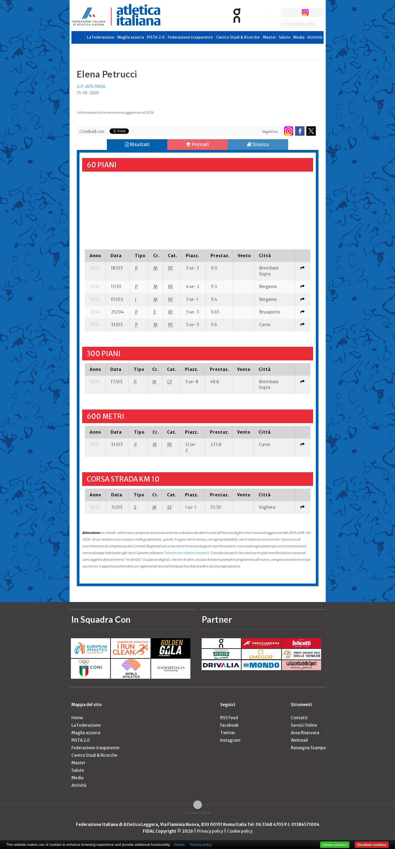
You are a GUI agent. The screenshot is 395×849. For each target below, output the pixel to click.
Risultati (137, 144)
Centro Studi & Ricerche (238, 37)
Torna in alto (197, 812)
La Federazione (100, 37)
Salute (284, 37)
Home (77, 717)
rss (315, 12)
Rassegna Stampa (308, 747)
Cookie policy (239, 831)
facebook (285, 12)
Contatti (299, 717)
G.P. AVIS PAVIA (91, 86)
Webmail (299, 740)
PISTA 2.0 (156, 37)
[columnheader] (95, 255)
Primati (197, 144)
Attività (314, 37)
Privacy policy (210, 831)
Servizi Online (304, 725)
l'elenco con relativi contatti (185, 553)
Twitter (227, 732)
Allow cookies (335, 845)
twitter (295, 12)
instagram (305, 12)
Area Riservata (305, 732)
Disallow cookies (371, 845)
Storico (258, 144)
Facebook (229, 725)
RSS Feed (229, 717)
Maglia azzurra (130, 37)
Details (179, 845)
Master (269, 37)
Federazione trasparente (190, 37)
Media (299, 37)
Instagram (230, 740)
